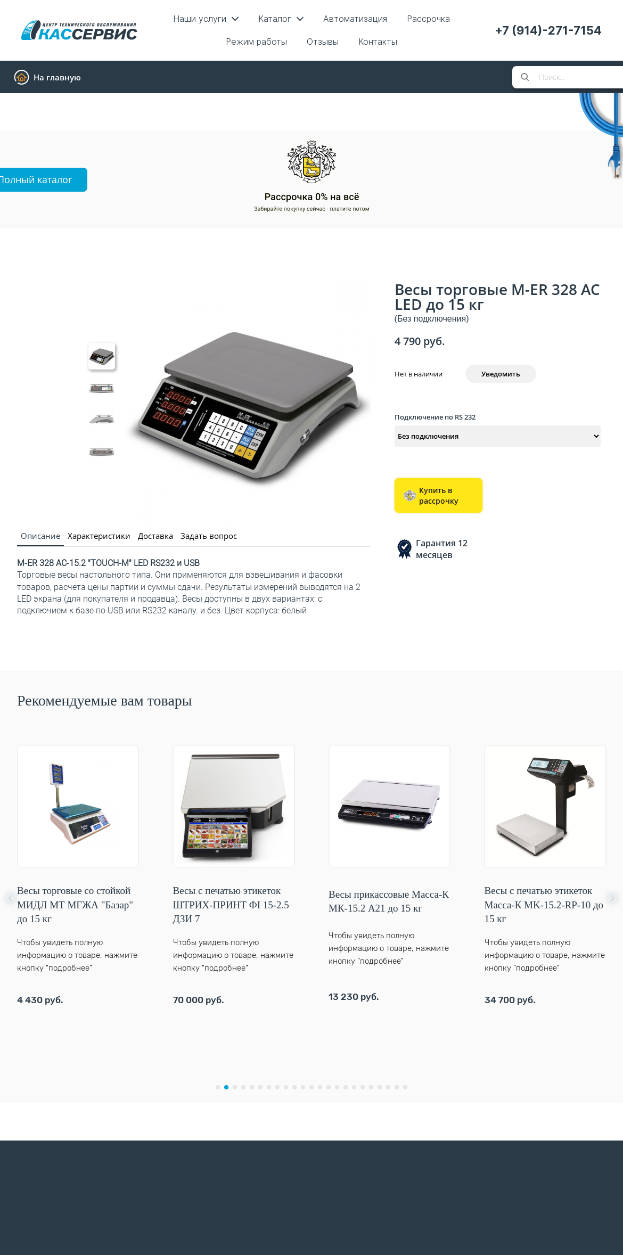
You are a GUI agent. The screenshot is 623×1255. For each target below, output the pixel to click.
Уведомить (500, 374)
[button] (10, 898)
